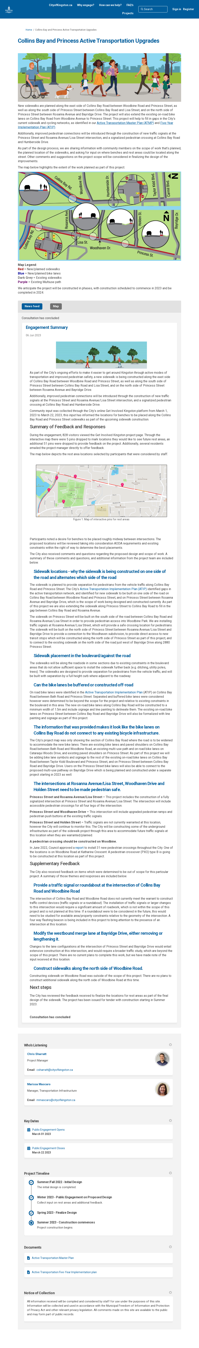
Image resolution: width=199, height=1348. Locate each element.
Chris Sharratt (36, 1054)
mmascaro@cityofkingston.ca (56, 1100)
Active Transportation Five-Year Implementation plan (64, 1272)
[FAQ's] (130, 5)
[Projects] (127, 13)
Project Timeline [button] (98, 1173)
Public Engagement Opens (48, 1129)
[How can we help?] (110, 5)
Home (29, 29)
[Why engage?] (85, 5)
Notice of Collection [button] (98, 1293)
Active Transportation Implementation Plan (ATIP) (113, 589)
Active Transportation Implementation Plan (114, 692)
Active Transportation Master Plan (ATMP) (125, 123)
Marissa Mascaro (39, 1084)
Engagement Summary (47, 327)
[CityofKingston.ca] (60, 5)
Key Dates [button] (98, 1121)
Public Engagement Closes (48, 1148)
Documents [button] (98, 1247)
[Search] (153, 9)
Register (188, 9)
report (79, 848)
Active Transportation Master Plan (53, 1257)
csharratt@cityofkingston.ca (55, 1070)
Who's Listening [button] (98, 1045)
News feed (32, 306)
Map (56, 306)
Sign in (176, 9)
